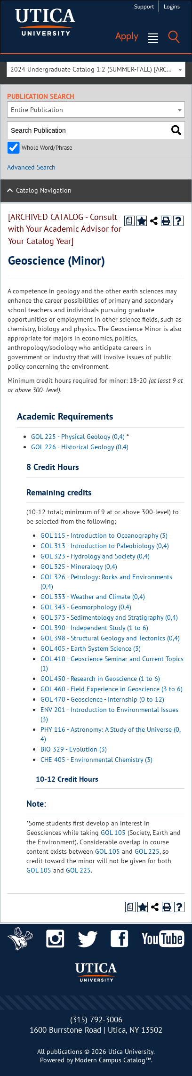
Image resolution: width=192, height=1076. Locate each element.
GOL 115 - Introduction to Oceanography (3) (104, 535)
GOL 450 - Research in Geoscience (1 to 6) (100, 678)
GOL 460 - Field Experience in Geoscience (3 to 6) (111, 689)
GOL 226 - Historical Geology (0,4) (79, 447)
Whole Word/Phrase (47, 147)
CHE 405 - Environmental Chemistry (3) (96, 759)
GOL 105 (113, 832)
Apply (126, 35)
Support (144, 6)
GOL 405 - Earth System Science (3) (90, 648)
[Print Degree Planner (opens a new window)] (129, 221)
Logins (172, 6)
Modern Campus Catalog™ (113, 1060)
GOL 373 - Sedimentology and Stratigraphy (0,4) (109, 617)
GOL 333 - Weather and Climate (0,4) (92, 596)
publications (64, 1051)
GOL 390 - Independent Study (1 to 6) (94, 627)
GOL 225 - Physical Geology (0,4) (78, 436)
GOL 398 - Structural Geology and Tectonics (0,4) (110, 638)
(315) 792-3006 (96, 1019)
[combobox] (96, 69)
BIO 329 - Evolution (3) (73, 749)
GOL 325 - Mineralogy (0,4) (78, 566)
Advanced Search (31, 167)
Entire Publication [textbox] (37, 109)
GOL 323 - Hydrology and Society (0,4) (95, 556)
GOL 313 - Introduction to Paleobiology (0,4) (104, 546)
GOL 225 (147, 851)
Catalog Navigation (44, 190)
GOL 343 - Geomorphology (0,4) (85, 607)
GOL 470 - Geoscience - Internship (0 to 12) (102, 699)
